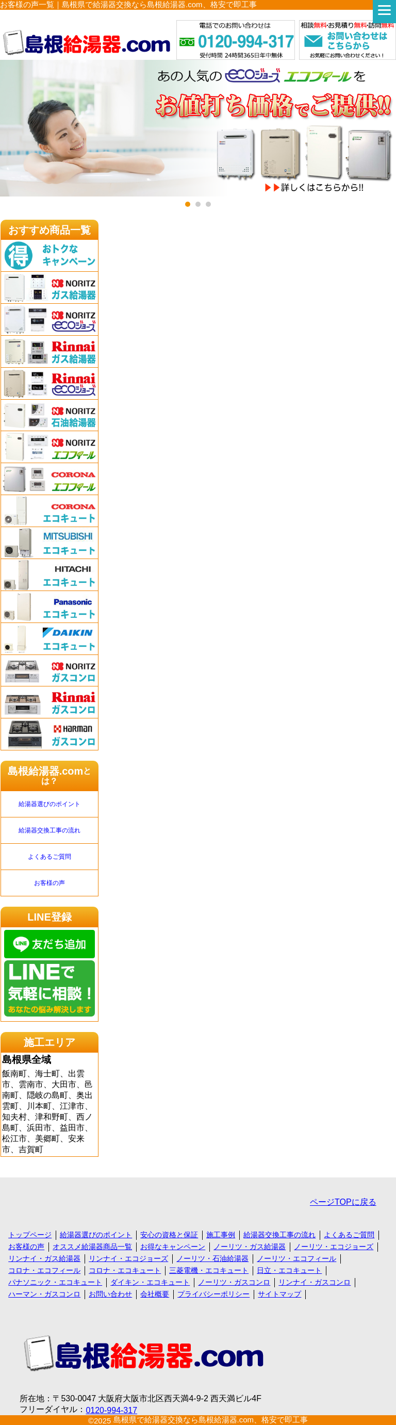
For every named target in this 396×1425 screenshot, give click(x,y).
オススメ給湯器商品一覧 (92, 1246)
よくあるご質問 (49, 857)
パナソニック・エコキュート (55, 1282)
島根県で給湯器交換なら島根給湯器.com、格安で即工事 (210, 1419)
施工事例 (220, 1235)
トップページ (30, 1235)
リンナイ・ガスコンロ (314, 1282)
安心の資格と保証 (169, 1235)
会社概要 (154, 1294)
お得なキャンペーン (172, 1246)
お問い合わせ (110, 1294)
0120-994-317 (111, 1410)
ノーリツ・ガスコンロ (234, 1282)
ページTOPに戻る (343, 1202)
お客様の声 (49, 883)
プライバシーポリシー (213, 1294)
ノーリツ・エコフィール (296, 1258)
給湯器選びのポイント (49, 804)
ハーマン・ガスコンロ (44, 1294)
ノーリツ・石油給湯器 (212, 1258)
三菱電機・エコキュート (209, 1270)
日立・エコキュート (289, 1270)
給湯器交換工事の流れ (49, 830)
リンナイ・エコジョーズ (128, 1258)
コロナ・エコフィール (44, 1270)
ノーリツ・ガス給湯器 (249, 1246)
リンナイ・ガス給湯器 (44, 1258)
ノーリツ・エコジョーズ (333, 1246)
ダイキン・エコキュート (150, 1282)
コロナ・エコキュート (125, 1270)
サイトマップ (279, 1294)
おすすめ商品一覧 (49, 230)
